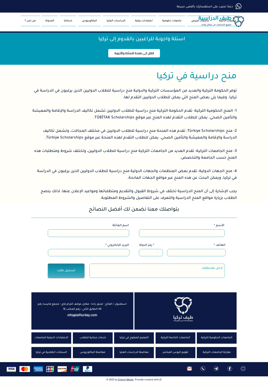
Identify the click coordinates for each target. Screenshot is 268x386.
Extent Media (125, 380)
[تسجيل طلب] (66, 271)
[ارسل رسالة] (189, 368)
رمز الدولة (145, 245)
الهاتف (220, 245)
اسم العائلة (120, 225)
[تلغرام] (216, 368)
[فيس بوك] (229, 368)
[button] (171, 21)
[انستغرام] (243, 368)
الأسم (220, 225)
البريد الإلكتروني (118, 245)
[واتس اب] (202, 368)
